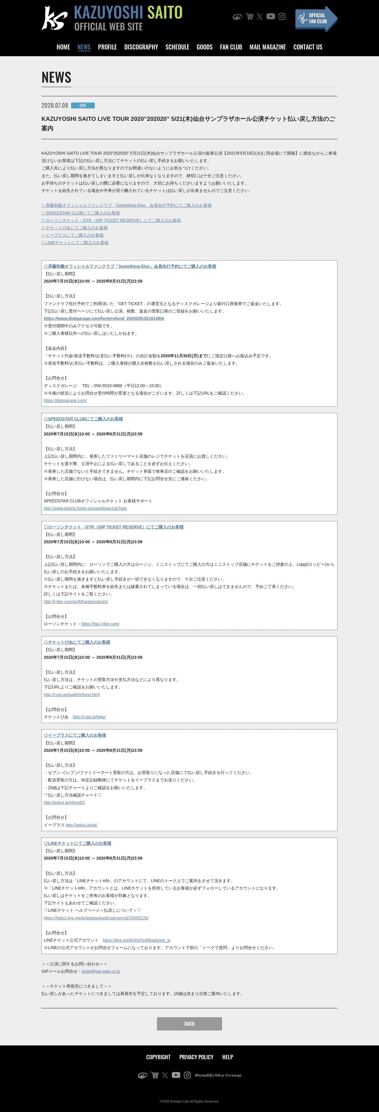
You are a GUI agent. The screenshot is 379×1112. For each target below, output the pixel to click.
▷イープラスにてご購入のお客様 (72, 235)
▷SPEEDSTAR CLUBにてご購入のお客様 (80, 213)
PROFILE (107, 46)
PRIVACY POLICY (196, 1057)
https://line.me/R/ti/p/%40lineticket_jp (137, 940)
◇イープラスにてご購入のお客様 (75, 735)
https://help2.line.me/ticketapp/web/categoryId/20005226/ (96, 918)
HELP (227, 1057)
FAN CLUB (231, 46)
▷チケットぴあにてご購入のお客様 (74, 227)
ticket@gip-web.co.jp (101, 971)
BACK (189, 1023)
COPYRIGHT (158, 1057)
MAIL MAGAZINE (268, 46)
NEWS (84, 46)
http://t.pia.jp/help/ (89, 716)
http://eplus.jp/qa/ (81, 825)
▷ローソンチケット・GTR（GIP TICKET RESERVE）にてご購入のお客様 (111, 220)
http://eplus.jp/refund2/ (64, 802)
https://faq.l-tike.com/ (100, 623)
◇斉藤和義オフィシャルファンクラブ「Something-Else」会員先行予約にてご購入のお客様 (130, 266)
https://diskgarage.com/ (65, 400)
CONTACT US (307, 46)
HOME (63, 46)
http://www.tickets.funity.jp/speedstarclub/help (85, 508)
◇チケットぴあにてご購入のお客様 (77, 642)
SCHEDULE (178, 46)
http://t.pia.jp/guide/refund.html (71, 694)
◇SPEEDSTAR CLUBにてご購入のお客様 (83, 418)
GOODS (205, 46)
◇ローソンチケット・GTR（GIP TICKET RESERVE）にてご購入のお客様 (114, 527)
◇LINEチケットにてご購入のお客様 (77, 843)
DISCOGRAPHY (141, 46)
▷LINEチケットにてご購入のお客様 (75, 242)
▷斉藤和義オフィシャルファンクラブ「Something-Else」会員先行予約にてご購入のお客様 (126, 205)
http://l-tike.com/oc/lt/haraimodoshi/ (76, 601)
